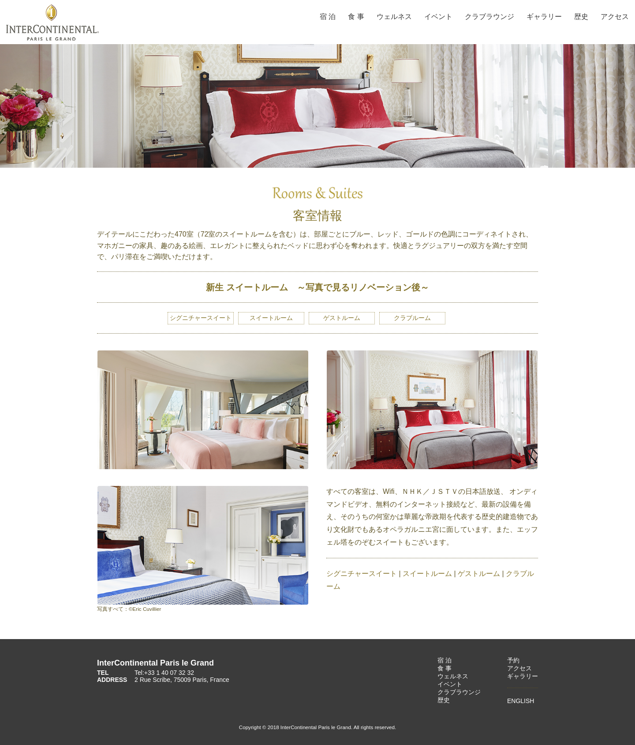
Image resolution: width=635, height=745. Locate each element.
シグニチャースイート (201, 317)
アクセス (615, 16)
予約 (513, 660)
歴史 (581, 16)
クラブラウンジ (489, 16)
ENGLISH (520, 700)
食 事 (356, 16)
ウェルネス (394, 16)
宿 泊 (328, 16)
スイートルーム (271, 317)
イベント (438, 16)
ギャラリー (544, 16)
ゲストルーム (479, 573)
